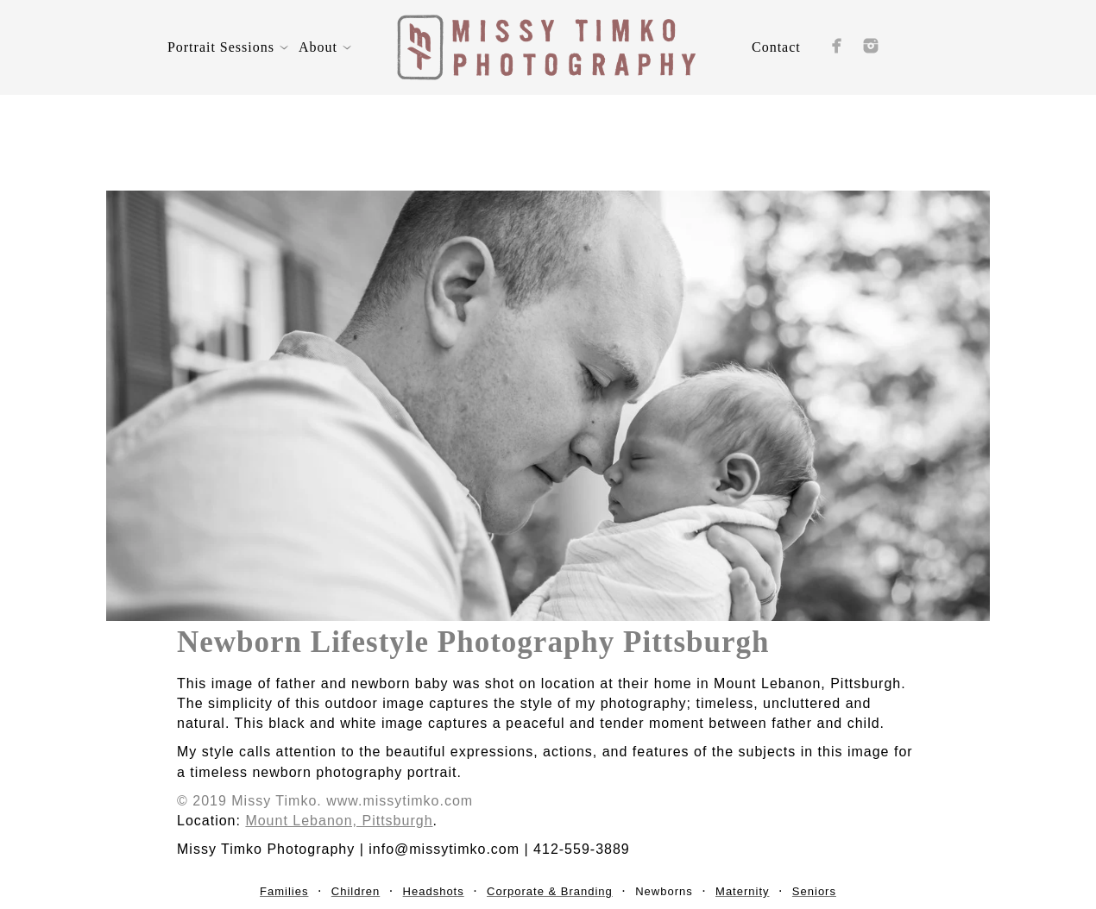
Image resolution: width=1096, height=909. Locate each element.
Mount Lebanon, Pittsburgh (338, 820)
